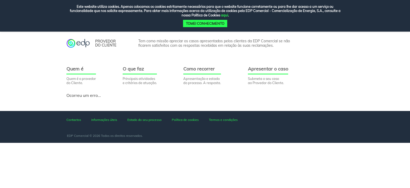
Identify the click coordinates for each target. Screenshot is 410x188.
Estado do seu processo (144, 120)
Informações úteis (104, 120)
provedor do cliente (105, 43)
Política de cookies (185, 120)
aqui (224, 15)
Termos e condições (223, 120)
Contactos (73, 120)
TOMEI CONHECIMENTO (205, 23)
